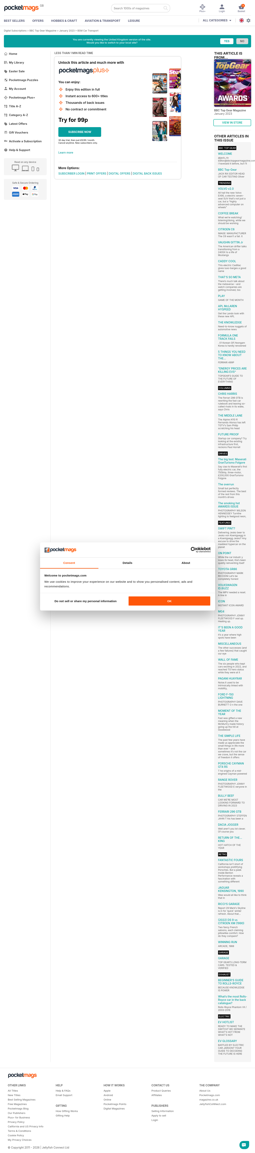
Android (108, 1095)
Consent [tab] (69, 562)
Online (107, 1099)
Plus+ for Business (19, 1117)
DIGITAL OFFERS (120, 173)
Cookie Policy (16, 1135)
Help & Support (17, 150)
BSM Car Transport (87, 30)
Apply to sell (159, 1115)
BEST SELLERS (14, 21)
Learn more (65, 152)
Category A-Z (16, 115)
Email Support (64, 1095)
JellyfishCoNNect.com (212, 1104)
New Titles (14, 1095)
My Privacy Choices (20, 1139)
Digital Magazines (114, 1108)
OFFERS (38, 21)
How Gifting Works (67, 1111)
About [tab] (186, 562)
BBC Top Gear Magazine (42, 30)
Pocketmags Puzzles (21, 80)
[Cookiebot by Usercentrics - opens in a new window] (194, 550)
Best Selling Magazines (21, 1099)
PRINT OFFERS (96, 173)
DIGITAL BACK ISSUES (147, 173)
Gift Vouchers (16, 132)
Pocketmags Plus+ (19, 97)
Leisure (134, 21)
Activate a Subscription (23, 141)
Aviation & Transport (102, 21)
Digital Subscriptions (15, 30)
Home (10, 54)
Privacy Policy (16, 1121)
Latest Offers (15, 124)
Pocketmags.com (209, 1095)
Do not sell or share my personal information (85, 601)
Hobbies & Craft (64, 21)
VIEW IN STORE (232, 122)
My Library (14, 62)
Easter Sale (14, 71)
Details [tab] (127, 562)
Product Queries (161, 1090)
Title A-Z (12, 106)
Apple (106, 1090)
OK (169, 601)
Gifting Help (63, 1115)
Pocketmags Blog (18, 1108)
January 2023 (66, 30)
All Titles (13, 1090)
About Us (204, 1090)
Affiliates (157, 1095)
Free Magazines (17, 1104)
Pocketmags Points (114, 1104)
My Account (15, 89)
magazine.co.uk (208, 1099)
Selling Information (163, 1111)
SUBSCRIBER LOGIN (71, 173)
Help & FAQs (63, 1090)
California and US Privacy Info (25, 1126)
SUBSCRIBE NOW (79, 132)
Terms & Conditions (19, 1130)
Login (155, 1120)
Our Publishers (16, 1113)
